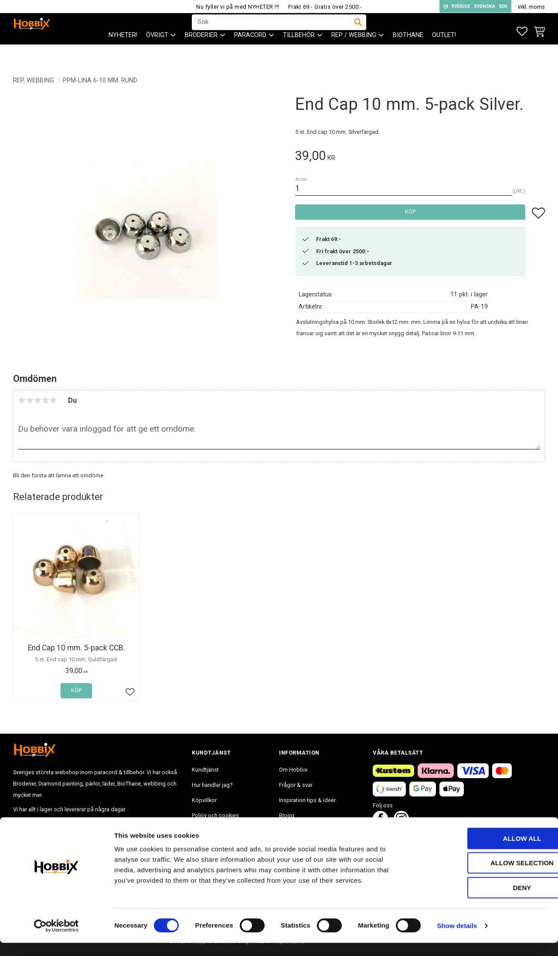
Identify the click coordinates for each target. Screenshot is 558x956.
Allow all (485, 851)
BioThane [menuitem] (408, 52)
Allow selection (485, 876)
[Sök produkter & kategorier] (273, 31)
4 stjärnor (45, 400)
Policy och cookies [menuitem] (215, 815)
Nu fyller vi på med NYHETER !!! (237, 6)
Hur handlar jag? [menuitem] (212, 785)
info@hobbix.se (140, 823)
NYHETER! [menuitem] (123, 52)
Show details (457, 938)
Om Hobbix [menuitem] (293, 769)
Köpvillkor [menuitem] (204, 800)
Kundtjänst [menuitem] (205, 769)
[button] (522, 31)
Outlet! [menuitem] (444, 52)
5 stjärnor (53, 400)
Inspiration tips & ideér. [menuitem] (308, 800)
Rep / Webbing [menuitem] (353, 52)
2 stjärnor (30, 400)
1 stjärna (22, 400)
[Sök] (358, 31)
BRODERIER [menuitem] (201, 52)
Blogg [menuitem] (286, 815)
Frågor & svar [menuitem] (296, 785)
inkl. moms (531, 6)
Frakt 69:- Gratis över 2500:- (325, 6)
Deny (485, 901)
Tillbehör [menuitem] (299, 52)
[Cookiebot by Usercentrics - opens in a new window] (56, 939)
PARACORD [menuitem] (250, 52)
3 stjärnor (37, 400)
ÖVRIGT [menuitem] (157, 52)
